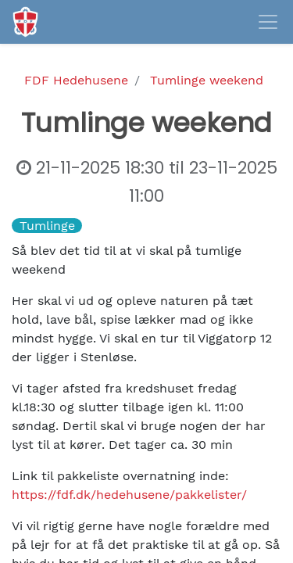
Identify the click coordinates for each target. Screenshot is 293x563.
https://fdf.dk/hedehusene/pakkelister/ (129, 494)
